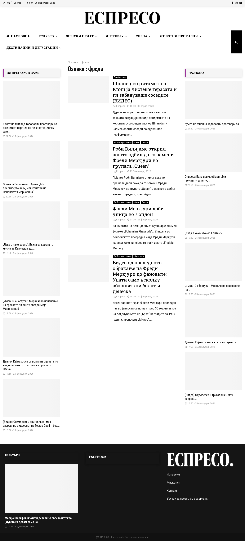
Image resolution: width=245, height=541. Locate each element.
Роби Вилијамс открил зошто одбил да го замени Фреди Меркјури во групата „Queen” (143, 157)
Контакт (172, 490)
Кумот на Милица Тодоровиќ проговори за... (213, 124)
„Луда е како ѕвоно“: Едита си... (205, 233)
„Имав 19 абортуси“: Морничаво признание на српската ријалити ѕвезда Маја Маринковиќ (30, 305)
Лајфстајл (139, 256)
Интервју (115, 36)
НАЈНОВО (196, 73)
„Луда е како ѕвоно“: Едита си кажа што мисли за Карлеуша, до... (28, 246)
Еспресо (46, 36)
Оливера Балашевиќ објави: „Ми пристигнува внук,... (205, 178)
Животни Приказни (178, 36)
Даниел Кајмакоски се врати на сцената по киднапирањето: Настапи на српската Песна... (30, 365)
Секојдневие (120, 77)
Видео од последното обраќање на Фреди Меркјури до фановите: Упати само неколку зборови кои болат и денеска (140, 276)
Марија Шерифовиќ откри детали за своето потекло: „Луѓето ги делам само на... (39, 520)
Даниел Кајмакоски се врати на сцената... (211, 342)
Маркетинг (174, 482)
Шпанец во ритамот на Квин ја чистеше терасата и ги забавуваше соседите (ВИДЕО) (145, 92)
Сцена (141, 36)
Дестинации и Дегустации (32, 48)
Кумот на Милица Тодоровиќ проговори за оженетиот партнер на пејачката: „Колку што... (30, 127)
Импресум (173, 474)
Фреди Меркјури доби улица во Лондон (138, 211)
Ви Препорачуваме (122, 143)
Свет (136, 143)
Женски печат (80, 36)
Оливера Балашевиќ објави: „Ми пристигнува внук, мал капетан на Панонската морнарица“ (24, 188)
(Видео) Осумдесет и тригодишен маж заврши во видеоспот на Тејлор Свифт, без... (31, 423)
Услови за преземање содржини (187, 498)
